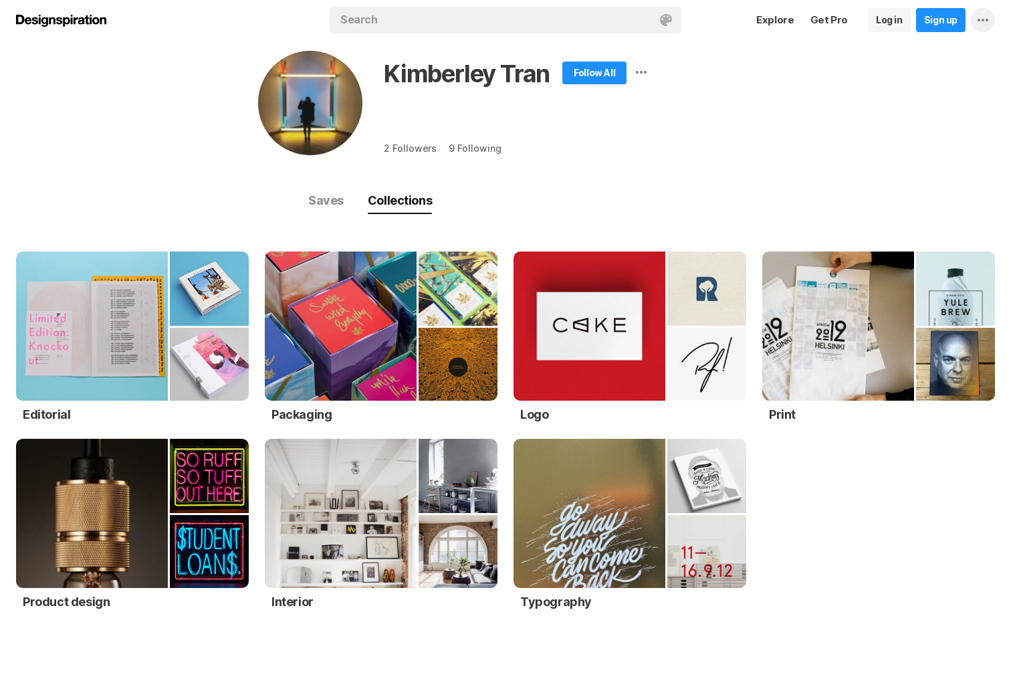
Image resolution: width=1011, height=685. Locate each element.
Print (782, 414)
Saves (326, 200)
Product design (66, 602)
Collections (400, 200)
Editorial (46, 414)
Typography (556, 602)
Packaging (301, 414)
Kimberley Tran (467, 73)
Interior (292, 602)
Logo (534, 414)
